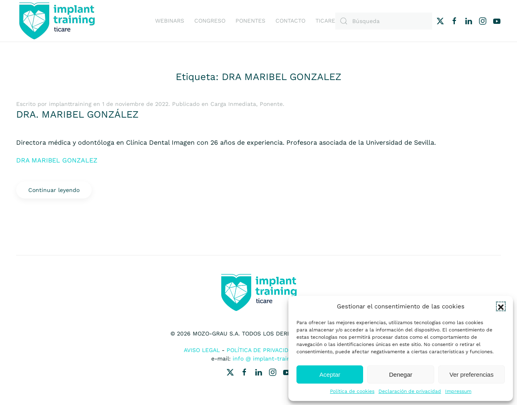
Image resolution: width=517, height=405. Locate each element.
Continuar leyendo (54, 190)
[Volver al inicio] (56, 21)
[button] (501, 306)
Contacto (290, 20)
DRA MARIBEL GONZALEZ (56, 160)
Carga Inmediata (233, 104)
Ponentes (250, 20)
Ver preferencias (472, 374)
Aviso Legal (202, 350)
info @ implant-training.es (269, 358)
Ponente (271, 104)
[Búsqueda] (383, 21)
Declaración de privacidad (409, 391)
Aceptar (329, 374)
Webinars (169, 20)
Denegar (400, 374)
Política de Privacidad (261, 350)
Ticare (325, 20)
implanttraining (70, 104)
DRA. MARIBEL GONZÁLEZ (77, 114)
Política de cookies (352, 391)
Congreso (209, 20)
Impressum (458, 391)
